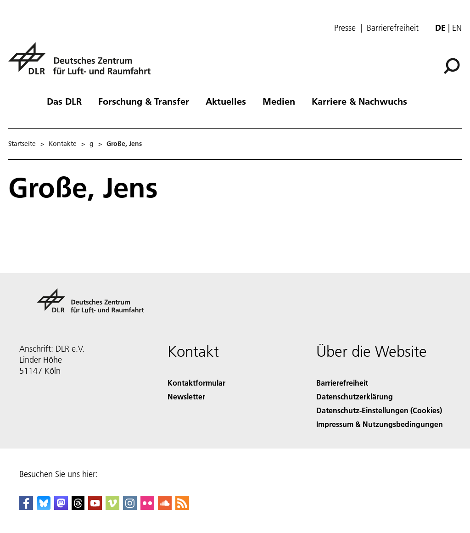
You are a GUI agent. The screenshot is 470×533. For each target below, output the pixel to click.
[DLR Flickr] (147, 507)
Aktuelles (226, 101)
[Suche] (451, 66)
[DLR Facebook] (26, 507)
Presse (345, 28)
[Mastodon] (61, 507)
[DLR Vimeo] (112, 507)
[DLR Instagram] (130, 507)
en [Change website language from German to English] (457, 27)
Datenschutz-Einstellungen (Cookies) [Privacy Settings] (379, 410)
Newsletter (186, 396)
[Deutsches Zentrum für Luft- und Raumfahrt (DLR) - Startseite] (83, 63)
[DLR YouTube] (95, 507)
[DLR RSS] (182, 507)
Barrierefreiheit (393, 28)
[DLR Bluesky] (43, 507)
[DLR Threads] (78, 507)
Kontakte (63, 143)
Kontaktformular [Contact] (196, 382)
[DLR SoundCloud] (165, 507)
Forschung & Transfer (143, 101)
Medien (279, 101)
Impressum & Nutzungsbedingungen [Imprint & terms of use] (379, 424)
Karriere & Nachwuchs (359, 101)
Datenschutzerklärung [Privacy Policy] (354, 396)
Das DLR (64, 101)
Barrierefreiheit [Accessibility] (342, 382)
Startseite (22, 143)
